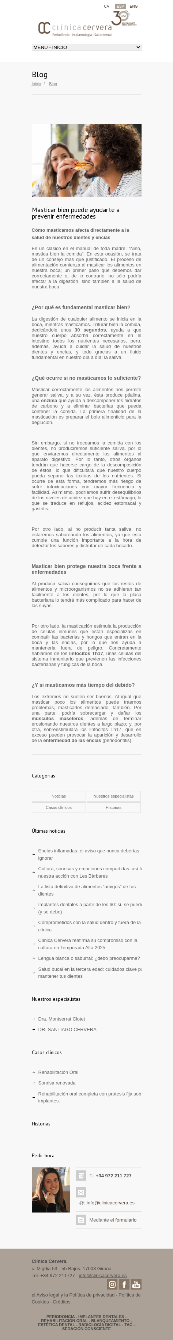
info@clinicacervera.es (111, 1202)
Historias (113, 807)
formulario (125, 1220)
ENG (134, 6)
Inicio (36, 84)
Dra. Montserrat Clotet (61, 1019)
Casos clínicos (59, 807)
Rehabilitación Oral (58, 1072)
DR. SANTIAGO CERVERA (67, 1029)
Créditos (61, 1302)
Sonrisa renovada (57, 1083)
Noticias (59, 796)
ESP (120, 6)
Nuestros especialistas (113, 796)
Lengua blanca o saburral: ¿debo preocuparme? (89, 958)
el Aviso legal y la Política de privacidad (73, 1295)
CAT (107, 6)
